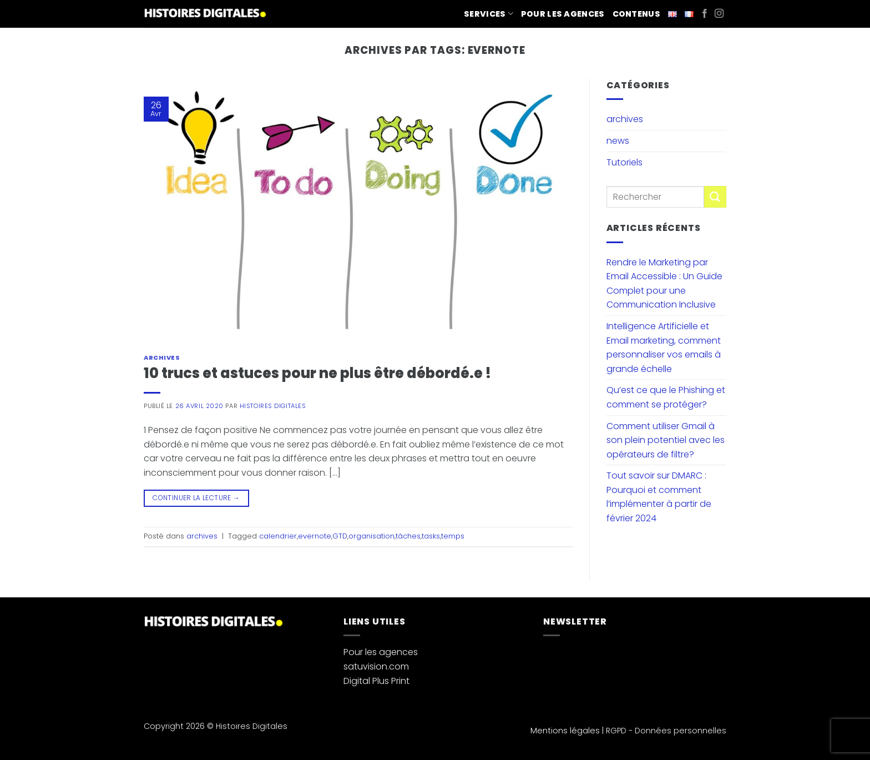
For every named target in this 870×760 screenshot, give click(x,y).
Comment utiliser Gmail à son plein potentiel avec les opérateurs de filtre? (665, 440)
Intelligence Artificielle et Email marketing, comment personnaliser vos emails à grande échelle (663, 347)
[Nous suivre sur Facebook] (704, 14)
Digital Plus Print (376, 681)
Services (488, 13)
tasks (431, 536)
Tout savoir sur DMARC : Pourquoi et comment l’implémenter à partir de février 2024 (658, 497)
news (617, 140)
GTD (339, 536)
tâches (408, 536)
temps (452, 536)
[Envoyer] (715, 197)
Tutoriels (624, 162)
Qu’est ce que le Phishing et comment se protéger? (665, 397)
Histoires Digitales (273, 405)
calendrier (278, 536)
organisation (371, 536)
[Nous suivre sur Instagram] (719, 14)
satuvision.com (376, 666)
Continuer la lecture (196, 497)
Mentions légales (565, 730)
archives (162, 357)
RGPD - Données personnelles (666, 730)
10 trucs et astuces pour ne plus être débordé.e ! (317, 373)
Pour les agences (563, 13)
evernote (314, 536)
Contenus (636, 13)
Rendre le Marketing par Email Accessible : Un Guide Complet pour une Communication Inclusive (664, 283)
